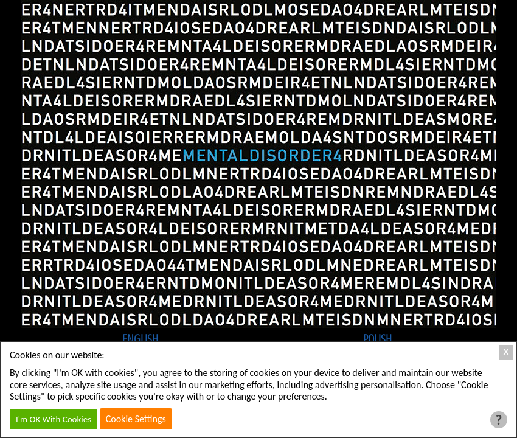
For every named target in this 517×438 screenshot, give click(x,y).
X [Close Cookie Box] (506, 351)
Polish (377, 339)
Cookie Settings (136, 419)
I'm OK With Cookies (53, 419)
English (140, 339)
